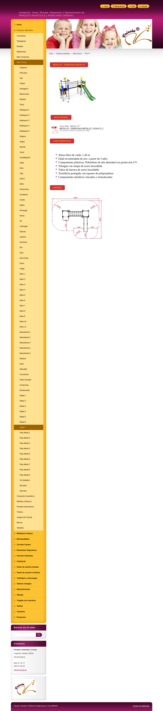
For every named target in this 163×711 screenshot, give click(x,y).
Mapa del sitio (120, 6)
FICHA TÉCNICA (61, 117)
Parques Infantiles (63, 53)
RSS (133, 6)
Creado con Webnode (141, 706)
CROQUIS (57, 187)
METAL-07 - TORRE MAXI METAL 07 (69, 65)
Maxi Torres (77, 53)
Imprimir (144, 6)
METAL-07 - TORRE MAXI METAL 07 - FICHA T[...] (82, 128)
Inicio (51, 53)
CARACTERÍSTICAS (62, 141)
